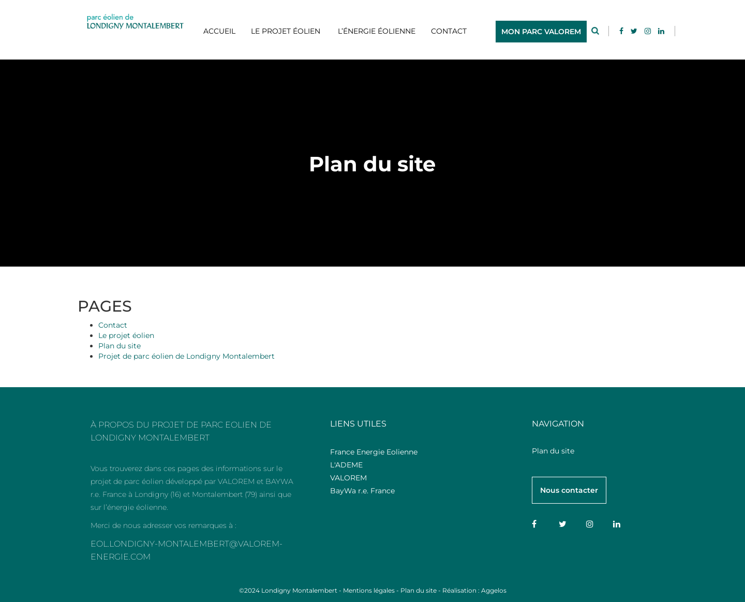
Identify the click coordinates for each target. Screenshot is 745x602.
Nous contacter (569, 490)
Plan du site (119, 345)
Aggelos (493, 590)
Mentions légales (369, 590)
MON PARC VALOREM (541, 31)
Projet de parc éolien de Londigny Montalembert (186, 356)
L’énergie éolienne (375, 31)
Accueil (219, 31)
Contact (449, 31)
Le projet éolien (285, 31)
